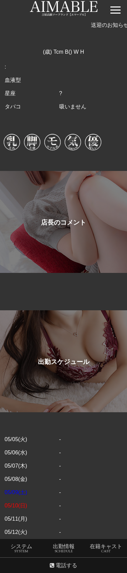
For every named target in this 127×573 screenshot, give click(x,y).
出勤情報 (64, 549)
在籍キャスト (106, 549)
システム (21, 549)
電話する (63, 566)
